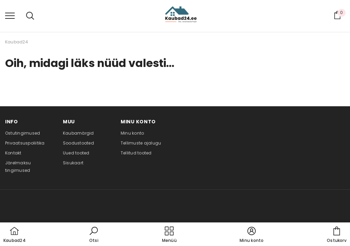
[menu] (10, 15)
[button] (94, 235)
